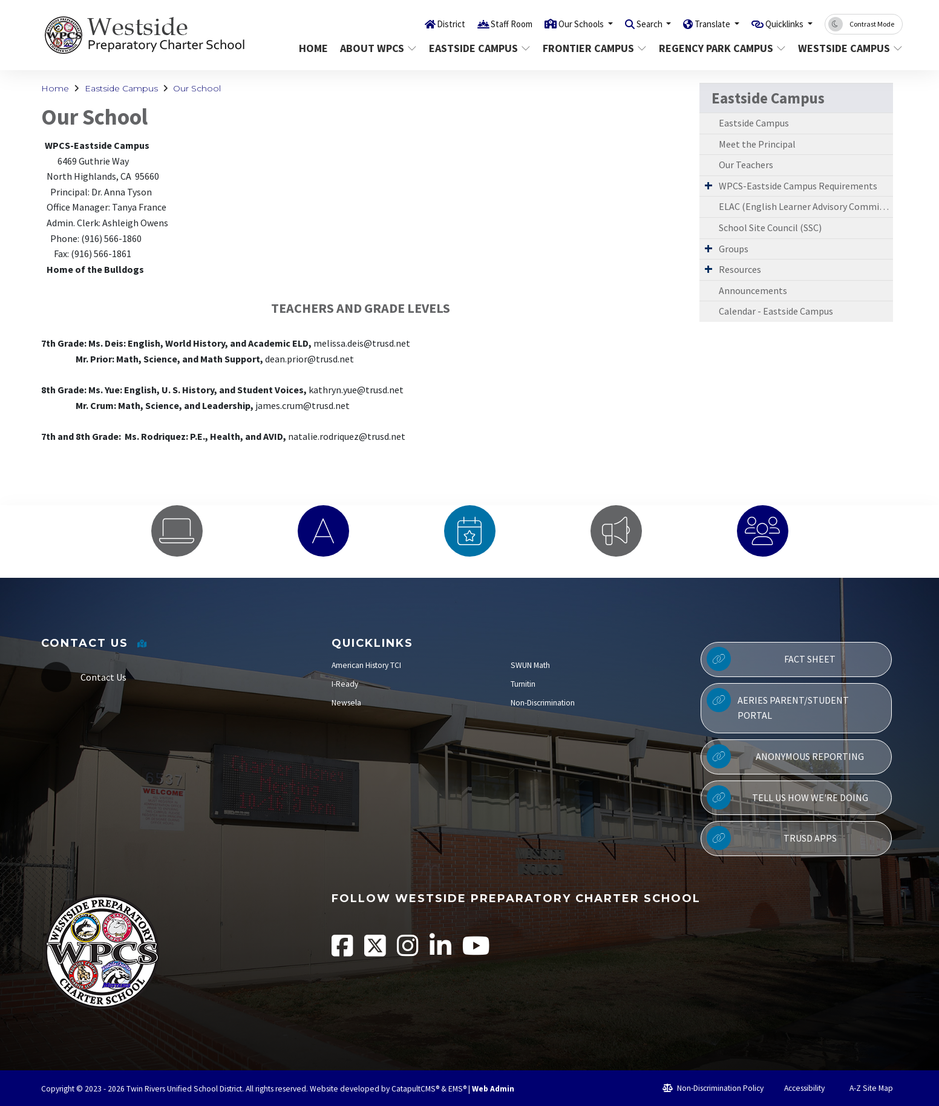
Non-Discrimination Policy (713, 1088)
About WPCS (377, 48)
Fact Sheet (771, 659)
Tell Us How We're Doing (787, 797)
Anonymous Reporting (785, 756)
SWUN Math (530, 665)
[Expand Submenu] (708, 185)
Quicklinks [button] (780, 23)
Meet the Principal (757, 144)
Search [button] (629, 23)
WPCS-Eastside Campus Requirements (798, 186)
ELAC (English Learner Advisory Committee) (806, 206)
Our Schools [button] (553, 23)
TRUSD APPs (771, 838)
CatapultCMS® (415, 1089)
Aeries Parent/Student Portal (778, 705)
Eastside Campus (477, 48)
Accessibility (799, 1088)
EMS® (457, 1089)
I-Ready (345, 684)
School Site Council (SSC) (770, 227)
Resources (740, 269)
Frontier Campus (592, 48)
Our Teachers (746, 165)
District (409, 23)
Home (313, 48)
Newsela (346, 703)
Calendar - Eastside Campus (776, 311)
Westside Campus (845, 48)
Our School (197, 88)
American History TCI (366, 665)
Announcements (753, 290)
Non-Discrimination (543, 703)
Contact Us (103, 677)
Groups (733, 249)
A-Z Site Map (864, 1088)
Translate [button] (699, 23)
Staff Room (475, 23)
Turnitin (523, 684)
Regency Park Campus (718, 48)
